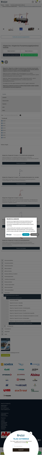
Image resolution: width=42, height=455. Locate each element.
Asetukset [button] (26, 234)
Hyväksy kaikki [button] (35, 234)
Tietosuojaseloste (17, 234)
